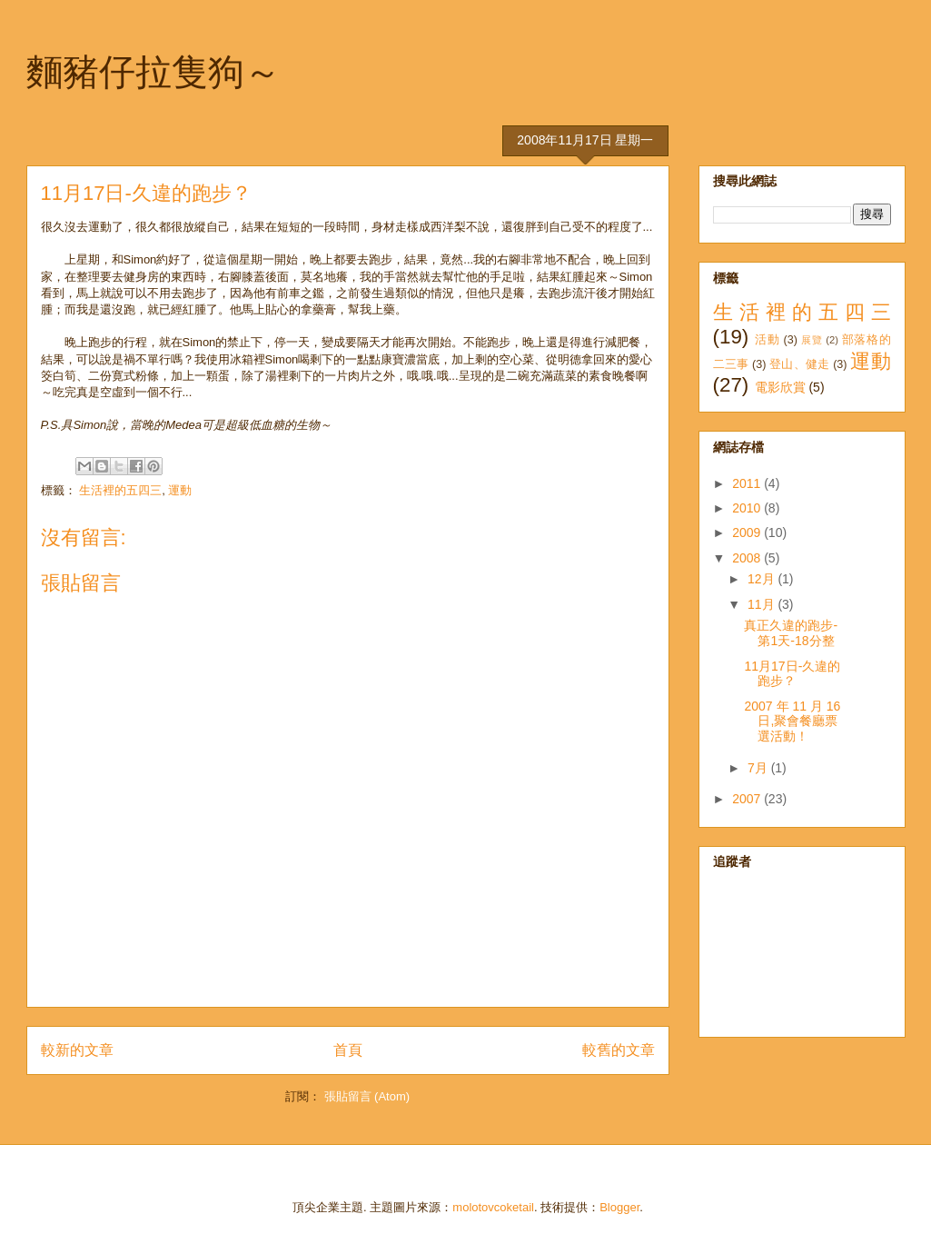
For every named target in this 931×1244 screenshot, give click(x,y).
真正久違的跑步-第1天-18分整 (790, 633)
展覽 (811, 339)
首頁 (347, 1050)
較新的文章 (77, 1050)
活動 (767, 339)
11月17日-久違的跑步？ (792, 674)
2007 (748, 798)
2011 (748, 483)
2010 (748, 508)
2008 (748, 558)
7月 (759, 768)
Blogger (619, 1207)
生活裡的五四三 (120, 490)
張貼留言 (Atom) (367, 1096)
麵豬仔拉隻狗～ (153, 72)
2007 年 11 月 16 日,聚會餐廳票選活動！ (792, 721)
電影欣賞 (780, 387)
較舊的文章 (618, 1050)
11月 (762, 604)
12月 (762, 579)
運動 (180, 490)
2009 (748, 532)
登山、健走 (799, 364)
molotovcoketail (493, 1207)
